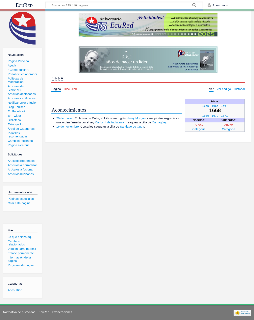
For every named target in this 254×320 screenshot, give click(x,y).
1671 (224, 115)
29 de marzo (64, 118)
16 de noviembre (67, 126)
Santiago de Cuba (132, 126)
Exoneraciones (62, 312)
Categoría (199, 129)
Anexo (199, 124)
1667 (224, 105)
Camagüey (159, 122)
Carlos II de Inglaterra (109, 122)
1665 (205, 105)
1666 (215, 105)
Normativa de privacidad (19, 312)
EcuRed (24, 5)
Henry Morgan (135, 118)
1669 (205, 115)
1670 (215, 115)
